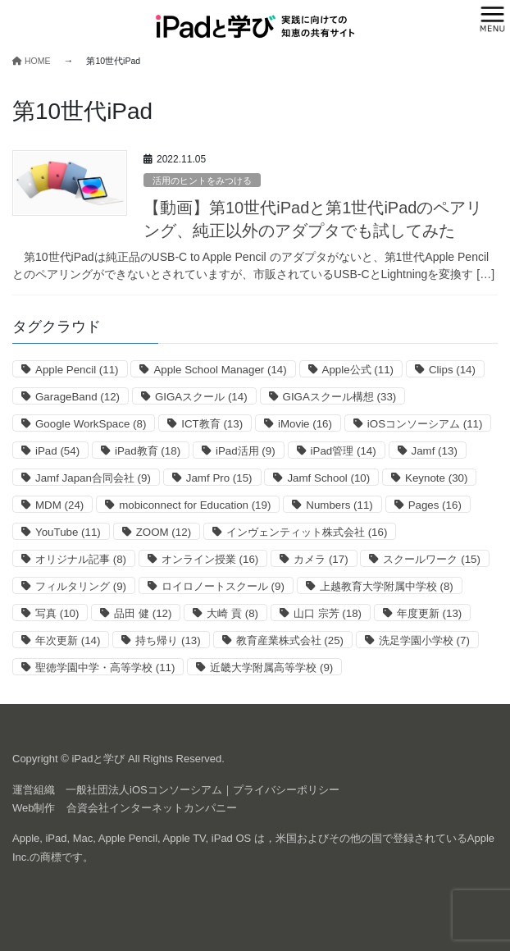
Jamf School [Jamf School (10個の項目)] (328, 478)
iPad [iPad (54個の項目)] (57, 451)
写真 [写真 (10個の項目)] (57, 613)
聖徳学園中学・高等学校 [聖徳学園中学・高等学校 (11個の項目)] (105, 667)
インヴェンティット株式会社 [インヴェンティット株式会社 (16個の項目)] (306, 532)
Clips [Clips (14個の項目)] (452, 369)
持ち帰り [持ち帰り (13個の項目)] (167, 640)
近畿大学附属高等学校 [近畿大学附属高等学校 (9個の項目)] (271, 667)
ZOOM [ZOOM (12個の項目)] (163, 532)
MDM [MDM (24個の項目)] (59, 505)
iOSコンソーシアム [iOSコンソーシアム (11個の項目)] (425, 424)
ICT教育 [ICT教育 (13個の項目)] (212, 424)
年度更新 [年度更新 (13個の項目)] (429, 613)
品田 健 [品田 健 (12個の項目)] (142, 613)
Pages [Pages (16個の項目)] (435, 505)
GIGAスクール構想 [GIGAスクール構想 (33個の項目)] (340, 397)
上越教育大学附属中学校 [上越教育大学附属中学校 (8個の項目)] (386, 586)
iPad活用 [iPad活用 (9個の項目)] (245, 451)
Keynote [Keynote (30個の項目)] (436, 478)
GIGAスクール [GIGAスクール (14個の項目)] (201, 397)
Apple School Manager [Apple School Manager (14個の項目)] (219, 369)
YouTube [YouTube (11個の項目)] (68, 532)
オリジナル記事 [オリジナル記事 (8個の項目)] (80, 559)
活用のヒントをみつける (202, 180)
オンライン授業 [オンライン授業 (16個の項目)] (210, 559)
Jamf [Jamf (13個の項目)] (435, 451)
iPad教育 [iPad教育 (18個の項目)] (147, 451)
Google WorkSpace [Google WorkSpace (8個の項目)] (90, 424)
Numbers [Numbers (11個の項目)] (339, 505)
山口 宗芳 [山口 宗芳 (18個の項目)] (328, 613)
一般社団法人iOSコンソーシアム (144, 790)
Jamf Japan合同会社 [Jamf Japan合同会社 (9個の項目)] (93, 478)
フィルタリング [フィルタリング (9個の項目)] (80, 586)
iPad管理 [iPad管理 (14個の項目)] (343, 451)
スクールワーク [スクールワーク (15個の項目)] (431, 559)
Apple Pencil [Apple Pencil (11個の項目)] (77, 369)
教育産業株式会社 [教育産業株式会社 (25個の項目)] (290, 640)
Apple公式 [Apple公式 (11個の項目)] (358, 369)
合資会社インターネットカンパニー (151, 808)
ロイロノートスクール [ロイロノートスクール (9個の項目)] (223, 586)
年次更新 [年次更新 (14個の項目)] (67, 640)
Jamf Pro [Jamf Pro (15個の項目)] (219, 478)
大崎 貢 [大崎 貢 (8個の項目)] (232, 613)
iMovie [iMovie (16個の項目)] (305, 424)
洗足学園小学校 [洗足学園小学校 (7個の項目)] (424, 640)
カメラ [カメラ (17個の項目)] (321, 559)
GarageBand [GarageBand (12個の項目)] (77, 397)
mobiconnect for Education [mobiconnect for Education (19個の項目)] (195, 505)
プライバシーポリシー (286, 790)
